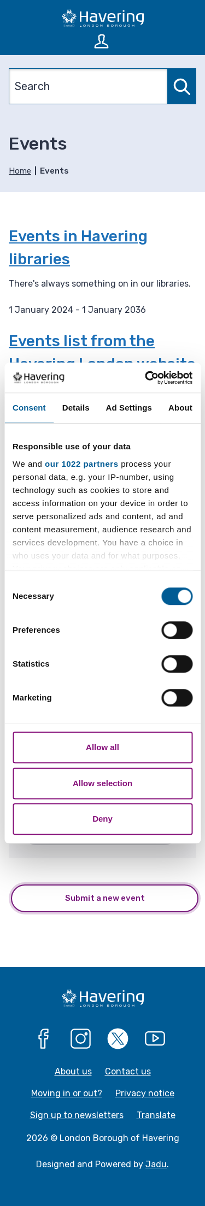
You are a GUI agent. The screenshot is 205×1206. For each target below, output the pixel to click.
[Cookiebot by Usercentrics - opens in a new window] (145, 378)
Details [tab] (76, 407)
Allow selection (102, 783)
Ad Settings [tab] (129, 407)
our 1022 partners (81, 463)
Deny (102, 818)
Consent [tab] (29, 407)
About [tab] (180, 407)
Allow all (102, 747)
